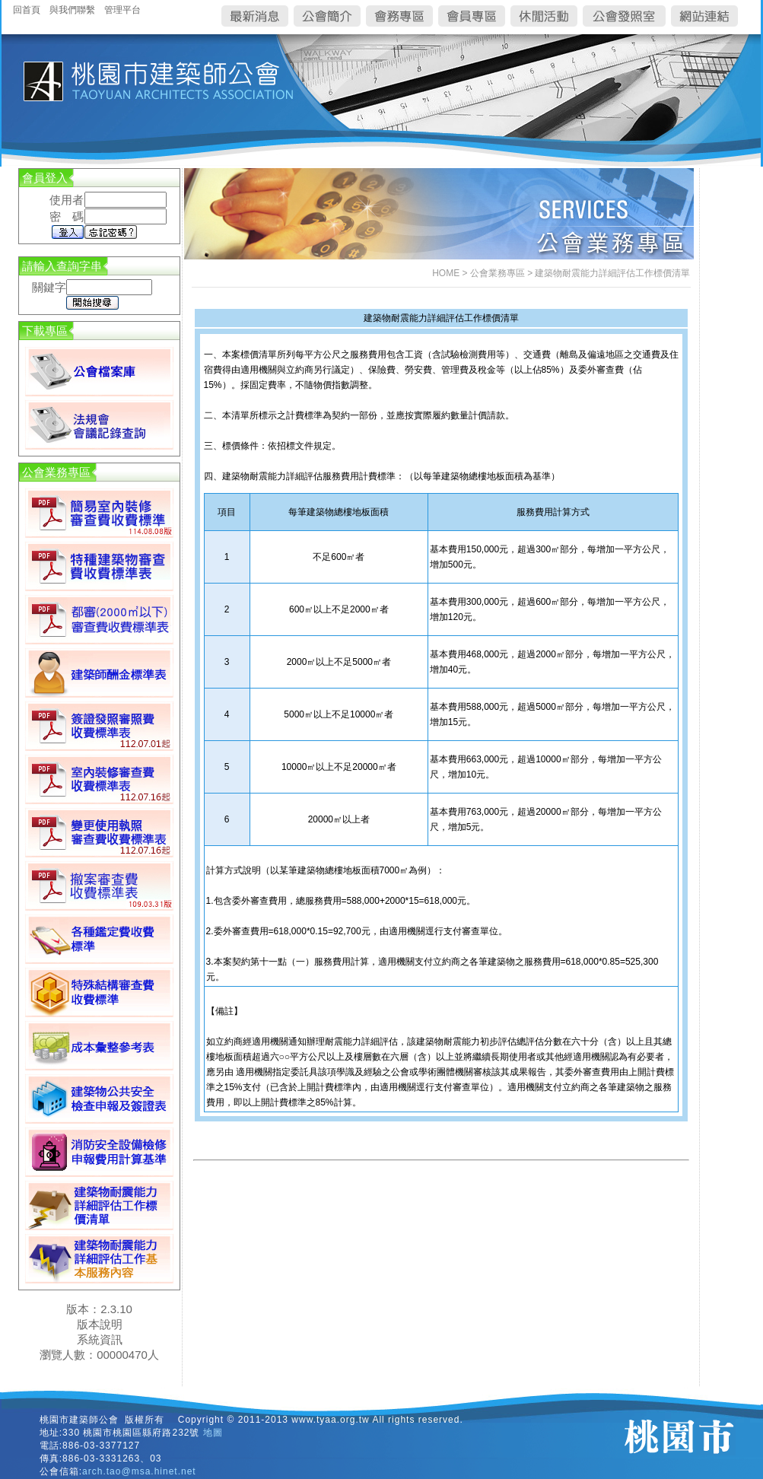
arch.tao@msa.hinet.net (139, 1471)
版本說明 (99, 1324)
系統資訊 (99, 1339)
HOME (445, 273)
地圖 (213, 1432)
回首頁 (26, 10)
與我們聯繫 (72, 10)
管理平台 (122, 10)
